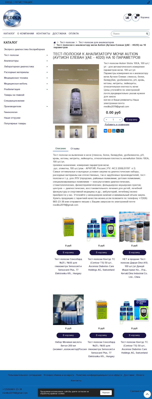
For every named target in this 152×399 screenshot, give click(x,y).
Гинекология (10, 112)
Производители (12, 106)
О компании (25, 33)
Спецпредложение (14, 101)
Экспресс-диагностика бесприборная (24, 49)
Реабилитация (12, 89)
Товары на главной (14, 95)
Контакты (43, 33)
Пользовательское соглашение (25, 375)
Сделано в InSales (140, 391)
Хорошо (106, 392)
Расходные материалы (16, 72)
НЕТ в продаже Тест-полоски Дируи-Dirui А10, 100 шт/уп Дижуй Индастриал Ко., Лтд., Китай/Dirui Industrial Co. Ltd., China (134, 268)
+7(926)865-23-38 (12, 389)
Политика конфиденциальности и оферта (99, 375)
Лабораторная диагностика (19, 66)
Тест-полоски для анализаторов (96, 42)
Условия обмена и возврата (58, 375)
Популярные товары (15, 123)
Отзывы (75, 148)
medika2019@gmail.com (15, 393)
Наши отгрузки (12, 118)
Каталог (9, 33)
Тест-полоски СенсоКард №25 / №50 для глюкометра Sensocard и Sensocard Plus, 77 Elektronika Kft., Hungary (68, 266)
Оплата (74, 33)
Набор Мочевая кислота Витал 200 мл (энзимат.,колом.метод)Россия (68, 345)
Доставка (59, 33)
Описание (60, 148)
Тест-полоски (67, 42)
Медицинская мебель (15, 83)
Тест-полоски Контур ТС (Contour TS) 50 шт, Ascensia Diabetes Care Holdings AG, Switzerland (101, 265)
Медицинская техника (16, 78)
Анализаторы (11, 61)
